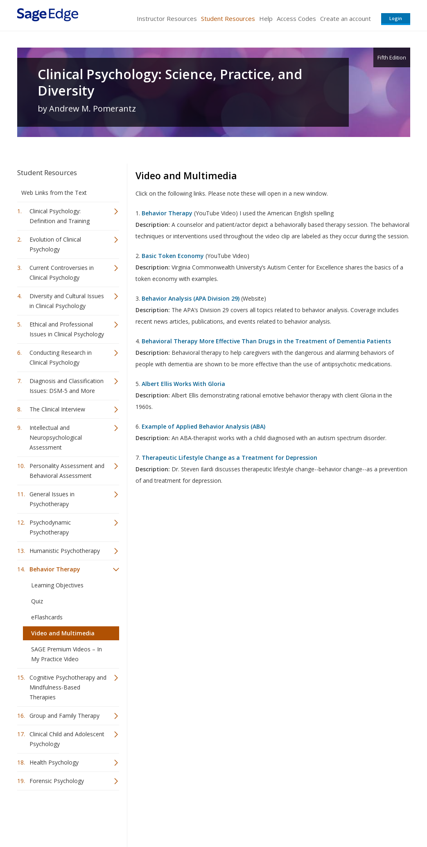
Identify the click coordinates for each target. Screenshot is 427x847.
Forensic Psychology (56, 781)
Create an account (345, 18)
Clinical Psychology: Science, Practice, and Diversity (170, 82)
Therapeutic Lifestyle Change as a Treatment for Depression (229, 457)
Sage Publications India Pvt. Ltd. (136, 816)
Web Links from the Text (54, 192)
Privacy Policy (356, 816)
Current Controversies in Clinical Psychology (61, 272)
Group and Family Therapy (64, 715)
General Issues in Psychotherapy (52, 499)
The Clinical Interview (57, 409)
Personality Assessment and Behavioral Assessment (66, 470)
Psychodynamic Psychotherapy (50, 527)
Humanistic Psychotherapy (64, 551)
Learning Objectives (57, 585)
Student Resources (228, 18)
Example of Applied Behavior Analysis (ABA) (203, 426)
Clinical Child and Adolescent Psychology (66, 739)
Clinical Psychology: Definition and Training (59, 216)
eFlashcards (47, 617)
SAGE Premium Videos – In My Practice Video (66, 654)
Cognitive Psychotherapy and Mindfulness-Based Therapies (67, 687)
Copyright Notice (310, 816)
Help (266, 18)
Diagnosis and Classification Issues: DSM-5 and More (66, 386)
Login (395, 18)
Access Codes (296, 18)
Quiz (37, 601)
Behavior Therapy (54, 569)
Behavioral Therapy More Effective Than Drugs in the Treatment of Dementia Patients (266, 341)
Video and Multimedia (63, 633)
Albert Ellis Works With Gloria (183, 384)
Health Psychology (54, 762)
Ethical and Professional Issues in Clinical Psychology (66, 329)
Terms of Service (260, 816)
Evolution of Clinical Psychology (55, 244)
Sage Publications (63, 816)
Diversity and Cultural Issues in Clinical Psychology (66, 301)
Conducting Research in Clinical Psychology (60, 357)
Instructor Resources (167, 18)
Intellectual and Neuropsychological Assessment (55, 437)
